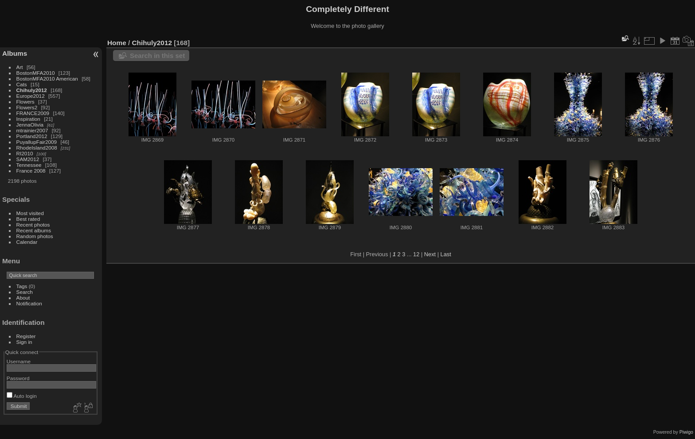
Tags (21, 286)
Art (19, 67)
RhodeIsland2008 (36, 147)
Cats (21, 84)
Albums (14, 53)
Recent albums (33, 230)
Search (24, 292)
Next (430, 254)
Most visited (30, 213)
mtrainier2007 (32, 130)
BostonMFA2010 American (47, 78)
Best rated (28, 219)
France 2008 (31, 170)
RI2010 (24, 153)
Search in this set (157, 55)
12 (416, 254)
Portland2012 (31, 136)
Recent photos (33, 224)
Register (26, 336)
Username (19, 361)
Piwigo (686, 432)
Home (116, 42)
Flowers (25, 101)
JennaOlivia (29, 124)
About (23, 297)
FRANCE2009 (33, 113)
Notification (29, 303)
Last (446, 254)
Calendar (27, 242)
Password (18, 378)
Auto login (22, 396)
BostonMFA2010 (35, 73)
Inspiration (28, 119)
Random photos (34, 236)
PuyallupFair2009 (36, 142)
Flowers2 (27, 107)
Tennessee (29, 165)
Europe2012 (30, 96)
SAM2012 (27, 159)
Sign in (24, 342)
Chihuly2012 (31, 90)
